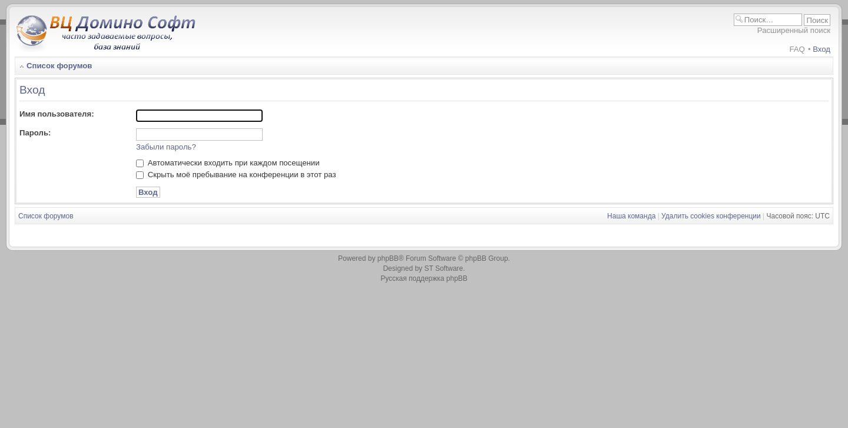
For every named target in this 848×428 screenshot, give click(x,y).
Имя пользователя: (56, 114)
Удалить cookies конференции (711, 216)
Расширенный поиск (793, 30)
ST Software (443, 268)
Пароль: (35, 132)
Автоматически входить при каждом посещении (228, 162)
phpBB (388, 258)
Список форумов (59, 65)
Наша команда (631, 216)
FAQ (796, 49)
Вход (821, 49)
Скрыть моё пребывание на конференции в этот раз (236, 174)
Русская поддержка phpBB (424, 278)
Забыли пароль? (166, 146)
